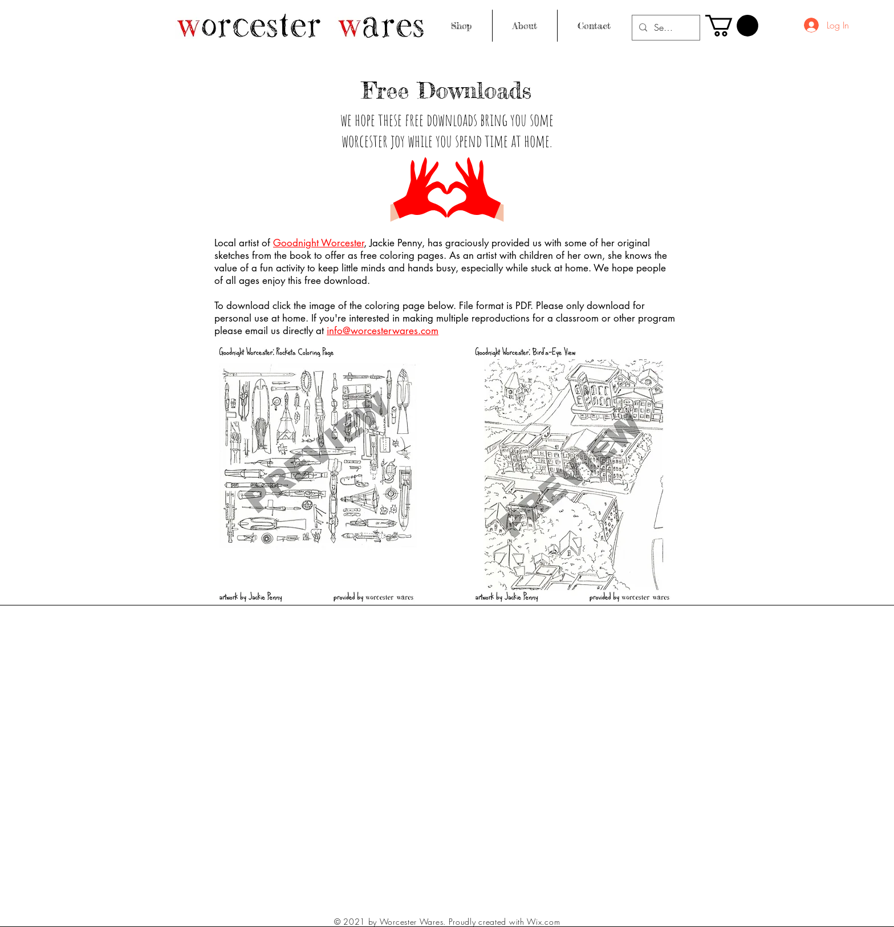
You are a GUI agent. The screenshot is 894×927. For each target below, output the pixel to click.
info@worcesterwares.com (382, 330)
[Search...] (665, 27)
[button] (731, 25)
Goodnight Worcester (318, 243)
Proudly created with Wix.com (504, 921)
